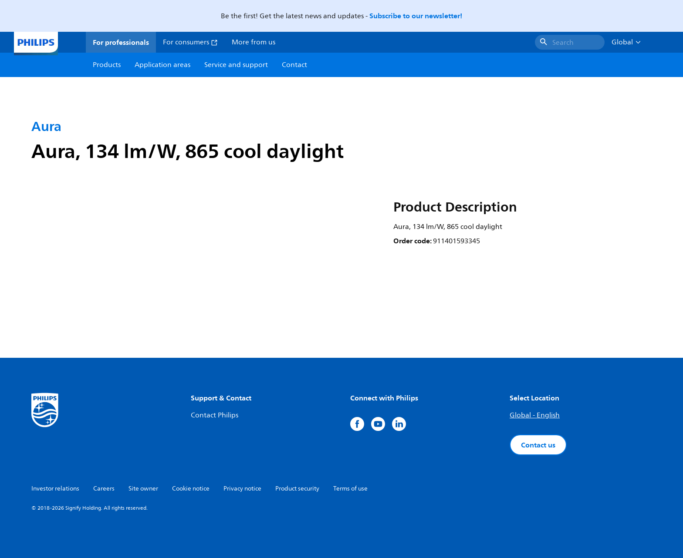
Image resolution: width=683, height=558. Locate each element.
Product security (297, 489)
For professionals (121, 42)
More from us (253, 42)
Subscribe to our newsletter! (415, 16)
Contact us (538, 445)
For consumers (190, 42)
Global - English (535, 415)
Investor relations (55, 489)
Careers (104, 489)
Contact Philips (214, 415)
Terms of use (350, 489)
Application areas (162, 65)
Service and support (236, 65)
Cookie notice (191, 489)
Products (107, 65)
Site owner (143, 489)
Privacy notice (242, 489)
